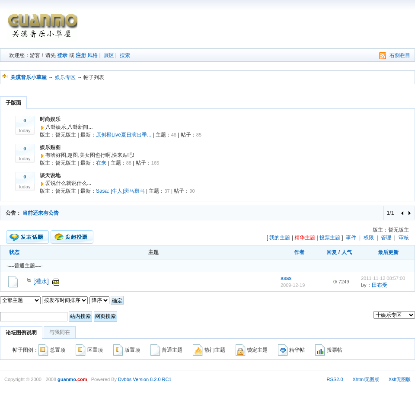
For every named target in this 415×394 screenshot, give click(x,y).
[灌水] (41, 281)
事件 (351, 238)
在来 (101, 163)
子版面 (13, 103)
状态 (14, 252)
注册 (81, 55)
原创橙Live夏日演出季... (123, 135)
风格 (92, 55)
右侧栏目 (399, 55)
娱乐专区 (65, 77)
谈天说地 (50, 175)
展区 (109, 55)
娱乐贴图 (50, 147)
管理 (386, 238)
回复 (331, 252)
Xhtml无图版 (366, 379)
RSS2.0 (335, 379)
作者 (299, 252)
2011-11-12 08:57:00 (383, 278)
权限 (369, 238)
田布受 (379, 285)
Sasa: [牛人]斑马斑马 (120, 191)
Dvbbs (124, 379)
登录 (62, 55)
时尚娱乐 (50, 119)
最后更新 (388, 252)
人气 (347, 252)
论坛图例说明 (21, 333)
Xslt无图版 (400, 379)
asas (286, 278)
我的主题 (279, 238)
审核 (404, 238)
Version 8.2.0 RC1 (152, 379)
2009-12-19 (293, 285)
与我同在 (59, 332)
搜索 (125, 55)
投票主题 (329, 238)
